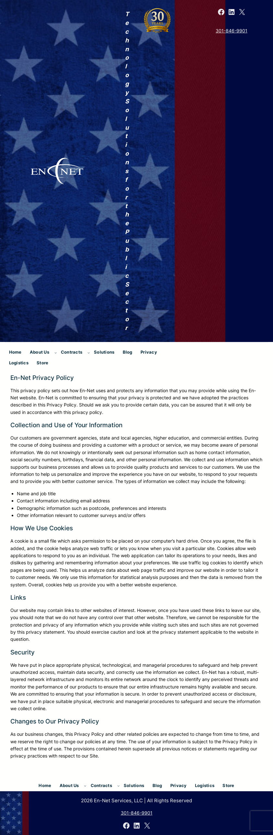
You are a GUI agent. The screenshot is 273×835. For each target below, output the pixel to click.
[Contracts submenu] (88, 352)
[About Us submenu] (55, 352)
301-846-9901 (231, 30)
